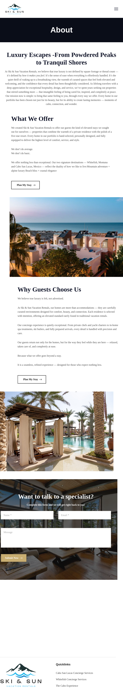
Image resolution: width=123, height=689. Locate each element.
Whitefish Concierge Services (37, 679)
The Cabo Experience (33, 685)
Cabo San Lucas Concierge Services (41, 673)
